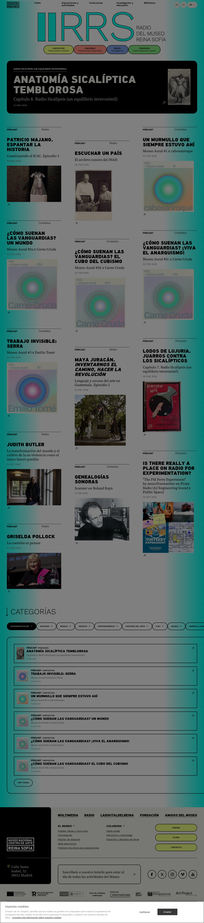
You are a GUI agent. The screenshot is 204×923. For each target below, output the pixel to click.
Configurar (144, 912)
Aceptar (167, 912)
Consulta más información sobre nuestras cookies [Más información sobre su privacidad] (36, 917)
